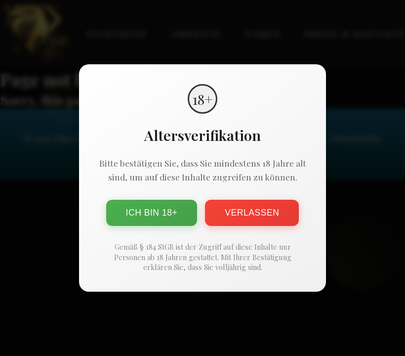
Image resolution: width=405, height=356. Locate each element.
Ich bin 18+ (152, 213)
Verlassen (252, 213)
